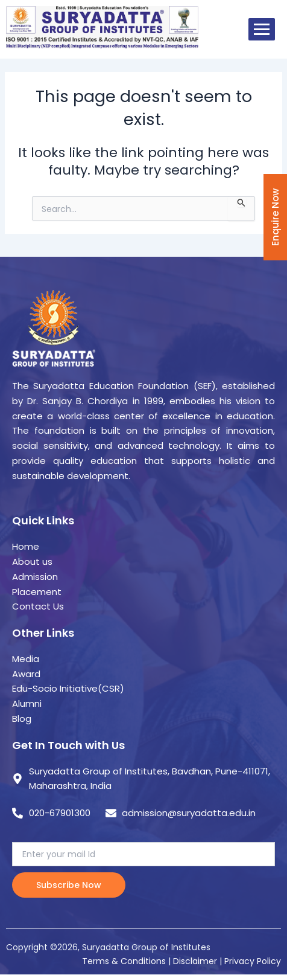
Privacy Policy (252, 961)
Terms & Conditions (124, 961)
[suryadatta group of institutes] (102, 27)
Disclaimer (196, 961)
